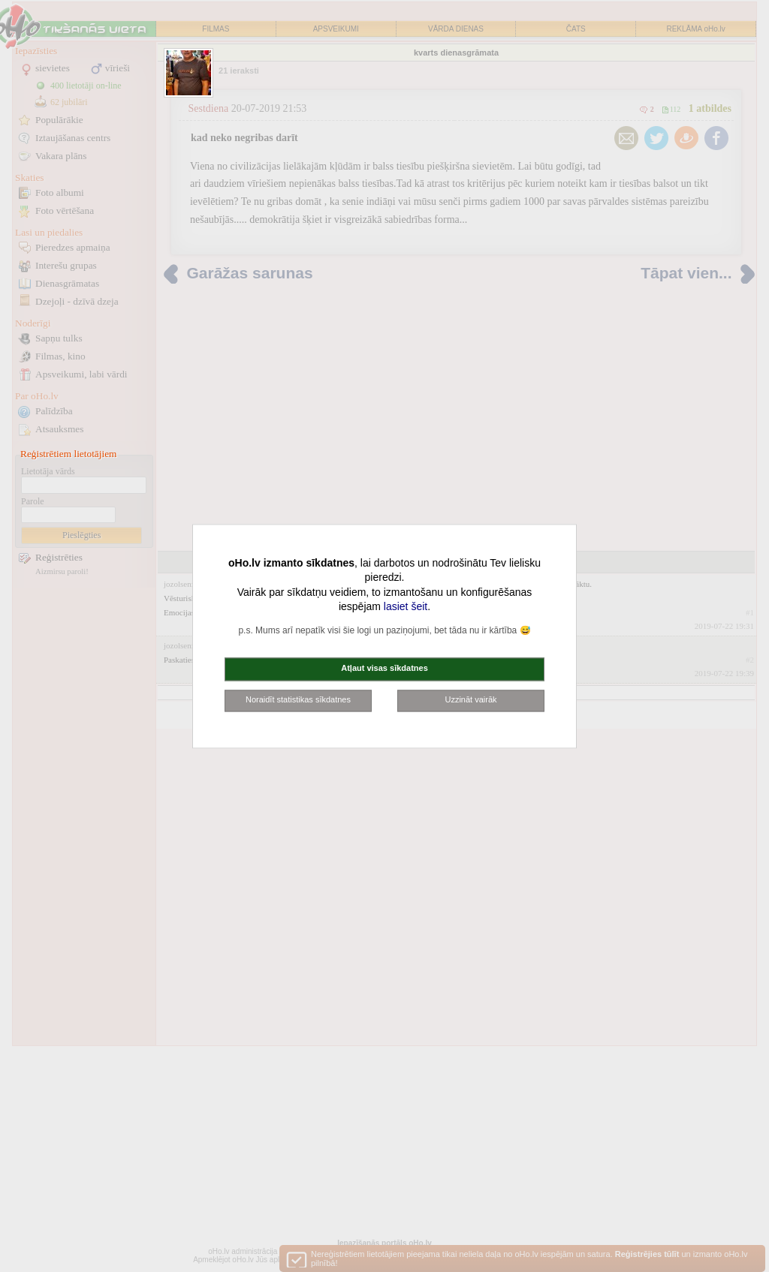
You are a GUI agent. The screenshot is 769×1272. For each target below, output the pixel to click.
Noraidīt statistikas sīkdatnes (298, 699)
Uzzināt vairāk (470, 699)
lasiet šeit (405, 607)
